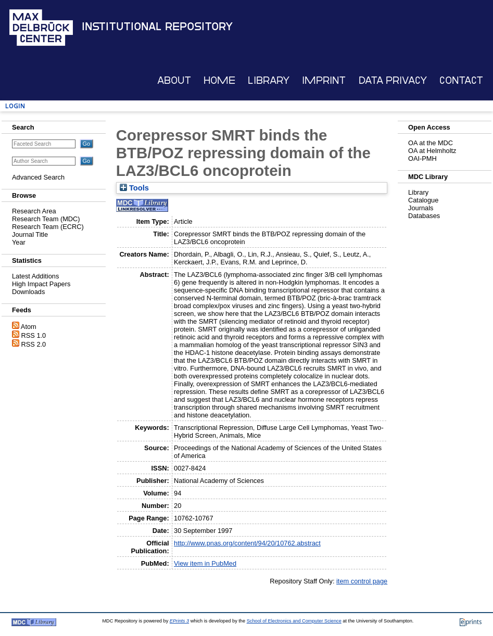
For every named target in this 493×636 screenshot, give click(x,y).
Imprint (324, 80)
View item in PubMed (205, 563)
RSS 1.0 (33, 335)
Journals (420, 208)
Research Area (34, 211)
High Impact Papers (41, 284)
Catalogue (423, 200)
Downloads (28, 292)
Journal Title (30, 234)
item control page (361, 581)
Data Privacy (393, 80)
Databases (424, 216)
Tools (134, 188)
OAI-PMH (422, 158)
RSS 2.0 (33, 344)
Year (19, 242)
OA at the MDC (430, 143)
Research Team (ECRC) (48, 227)
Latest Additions (35, 276)
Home (219, 80)
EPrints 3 (179, 621)
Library (268, 80)
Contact (461, 80)
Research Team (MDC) (46, 219)
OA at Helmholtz (432, 151)
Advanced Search (38, 177)
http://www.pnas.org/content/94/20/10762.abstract (247, 543)
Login (15, 106)
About (174, 80)
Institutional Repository (157, 26)
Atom (28, 326)
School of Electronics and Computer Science (294, 621)
